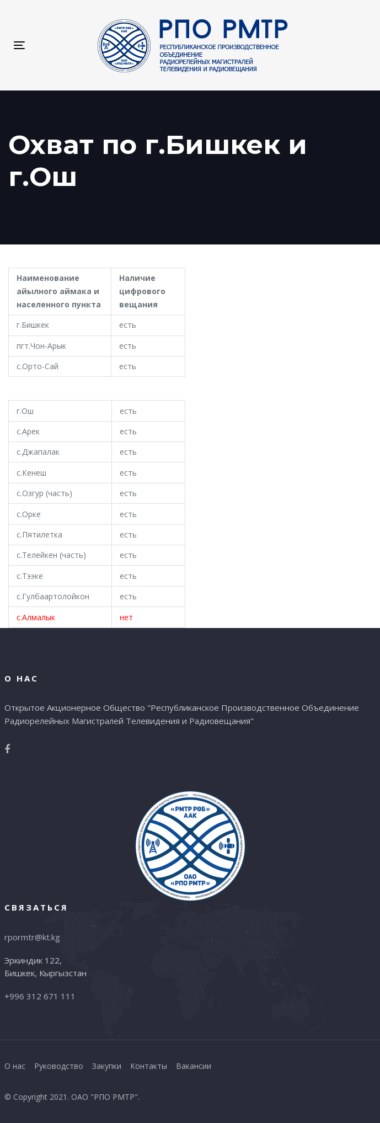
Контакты (148, 1066)
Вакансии (193, 1066)
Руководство (58, 1066)
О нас (14, 1066)
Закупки (106, 1066)
